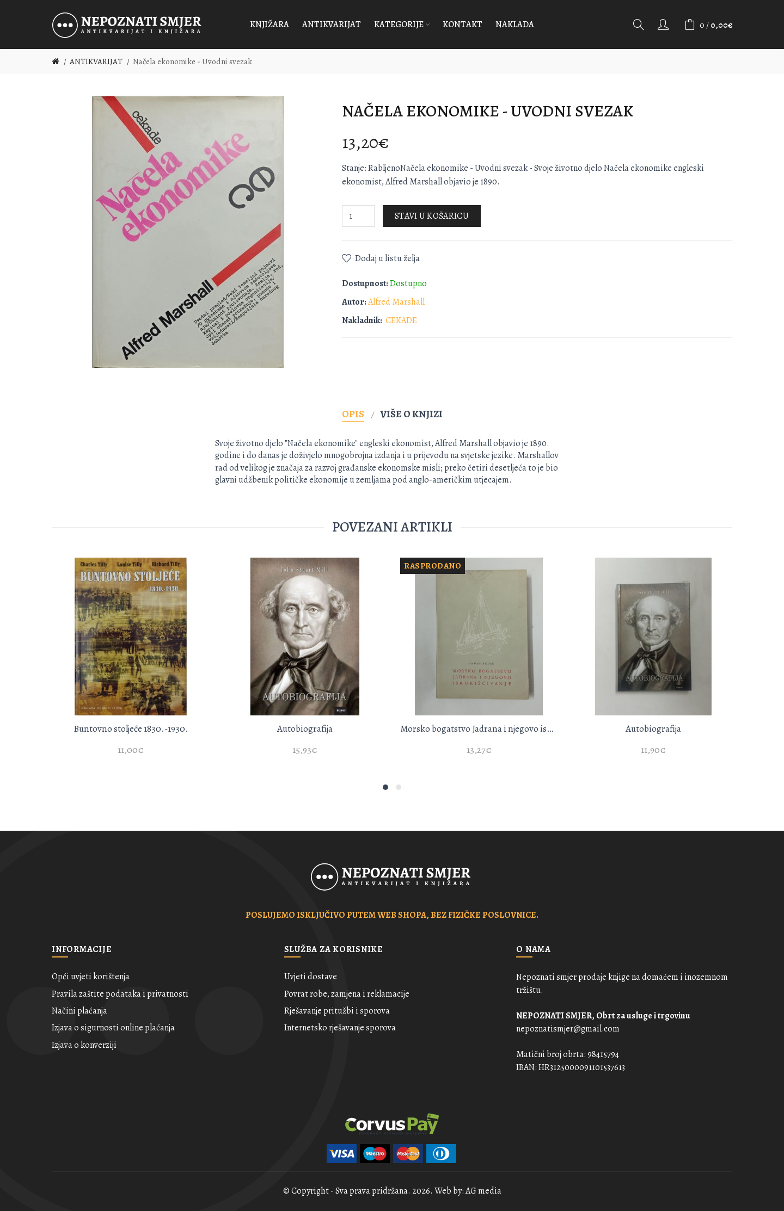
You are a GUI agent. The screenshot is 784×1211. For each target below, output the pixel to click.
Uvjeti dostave (310, 977)
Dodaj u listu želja (387, 258)
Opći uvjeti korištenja (91, 977)
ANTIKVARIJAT (96, 61)
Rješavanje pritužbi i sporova (337, 1011)
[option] (131, 663)
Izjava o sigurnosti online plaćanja (113, 1028)
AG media (483, 1191)
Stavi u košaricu (432, 216)
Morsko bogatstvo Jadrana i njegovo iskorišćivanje (479, 728)
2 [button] (398, 787)
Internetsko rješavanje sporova (340, 1028)
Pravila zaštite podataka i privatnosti (120, 994)
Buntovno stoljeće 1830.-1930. (131, 728)
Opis (353, 414)
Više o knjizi (412, 414)
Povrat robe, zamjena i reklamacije (346, 994)
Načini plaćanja (79, 1011)
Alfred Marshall (396, 302)
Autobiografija (305, 728)
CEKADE (401, 320)
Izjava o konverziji (84, 1045)
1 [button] (385, 787)
